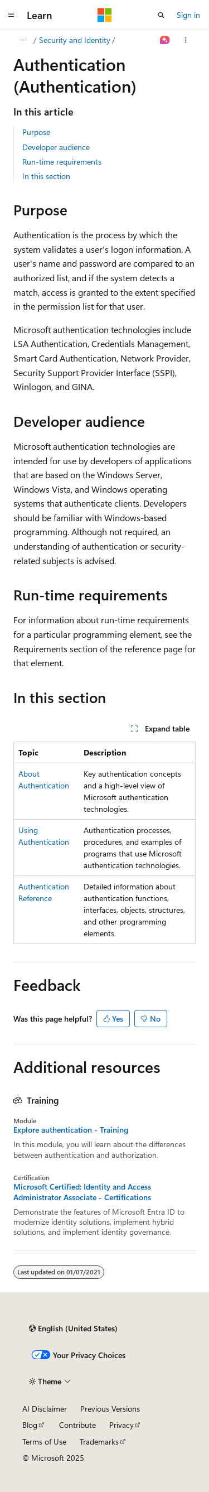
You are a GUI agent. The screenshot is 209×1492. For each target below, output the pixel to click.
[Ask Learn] (165, 40)
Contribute (77, 1424)
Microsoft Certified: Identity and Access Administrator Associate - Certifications (82, 1192)
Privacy (121, 1424)
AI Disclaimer (44, 1408)
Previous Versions (110, 1408)
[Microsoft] (105, 15)
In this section (46, 176)
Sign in (188, 14)
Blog (29, 1424)
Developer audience (56, 147)
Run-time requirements (61, 161)
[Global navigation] (11, 15)
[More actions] (186, 40)
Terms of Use (44, 1441)
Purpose (36, 132)
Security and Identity (74, 40)
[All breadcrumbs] (23, 40)
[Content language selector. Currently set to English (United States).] (73, 1328)
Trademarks (99, 1441)
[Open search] (161, 15)
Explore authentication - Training (70, 1130)
